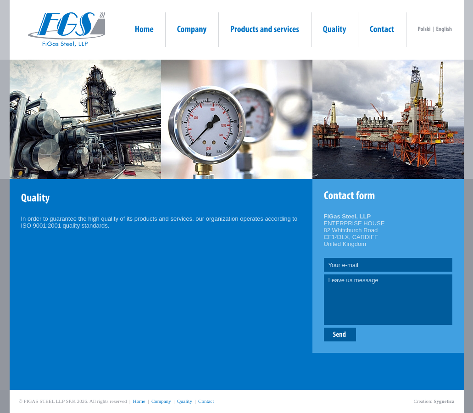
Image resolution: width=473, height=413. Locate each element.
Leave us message (388, 299)
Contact (206, 401)
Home (139, 401)
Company (161, 401)
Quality (184, 401)
